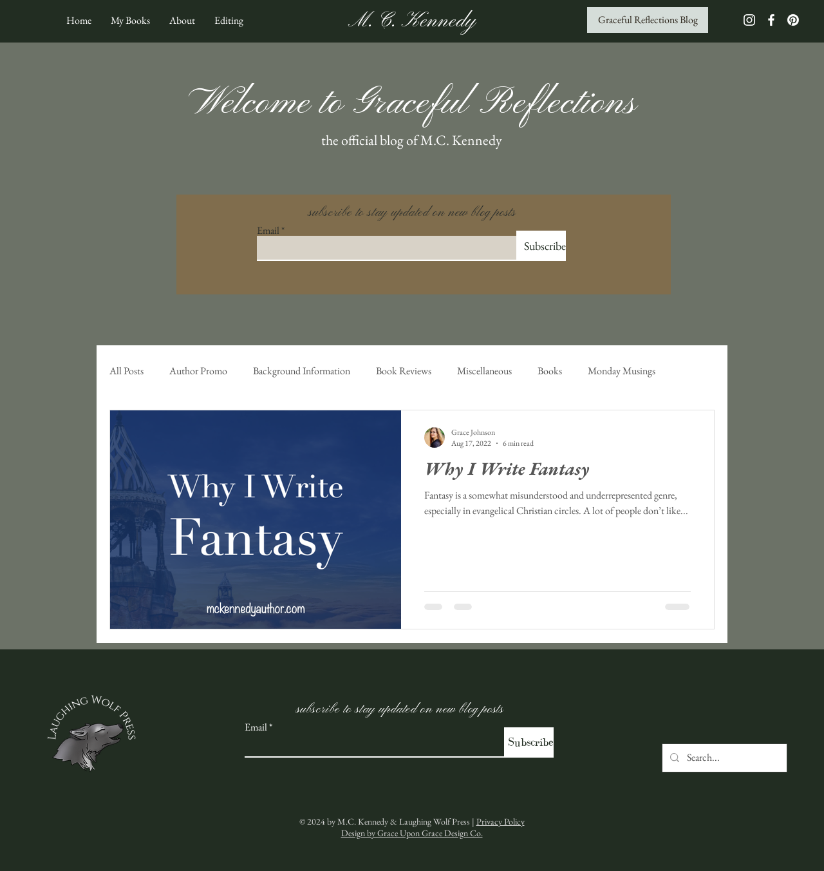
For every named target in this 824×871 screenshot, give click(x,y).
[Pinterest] (793, 20)
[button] (130, 20)
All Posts (126, 371)
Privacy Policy (500, 821)
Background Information (301, 371)
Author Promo (198, 371)
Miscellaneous (484, 371)
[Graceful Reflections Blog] (647, 20)
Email (268, 230)
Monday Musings (621, 371)
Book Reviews (403, 371)
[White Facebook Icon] (771, 20)
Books (550, 371)
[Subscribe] (541, 246)
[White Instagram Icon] (749, 20)
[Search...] (723, 758)
